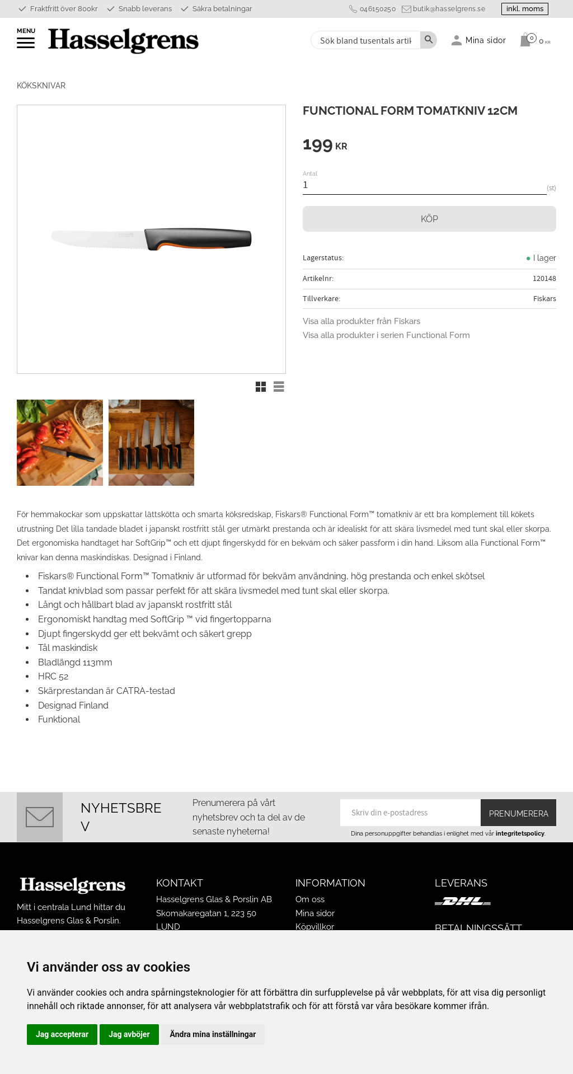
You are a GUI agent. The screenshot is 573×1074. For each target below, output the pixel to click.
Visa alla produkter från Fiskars (361, 321)
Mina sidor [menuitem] (486, 40)
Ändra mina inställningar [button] (213, 1034)
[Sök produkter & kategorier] (364, 40)
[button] (26, 46)
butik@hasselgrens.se (447, 9)
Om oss (310, 899)
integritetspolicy (520, 833)
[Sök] (428, 40)
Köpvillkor (314, 927)
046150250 (375, 9)
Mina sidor (315, 913)
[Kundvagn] (532, 40)
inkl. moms (523, 8)
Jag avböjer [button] (129, 1034)
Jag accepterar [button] (62, 1034)
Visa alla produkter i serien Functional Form (386, 335)
